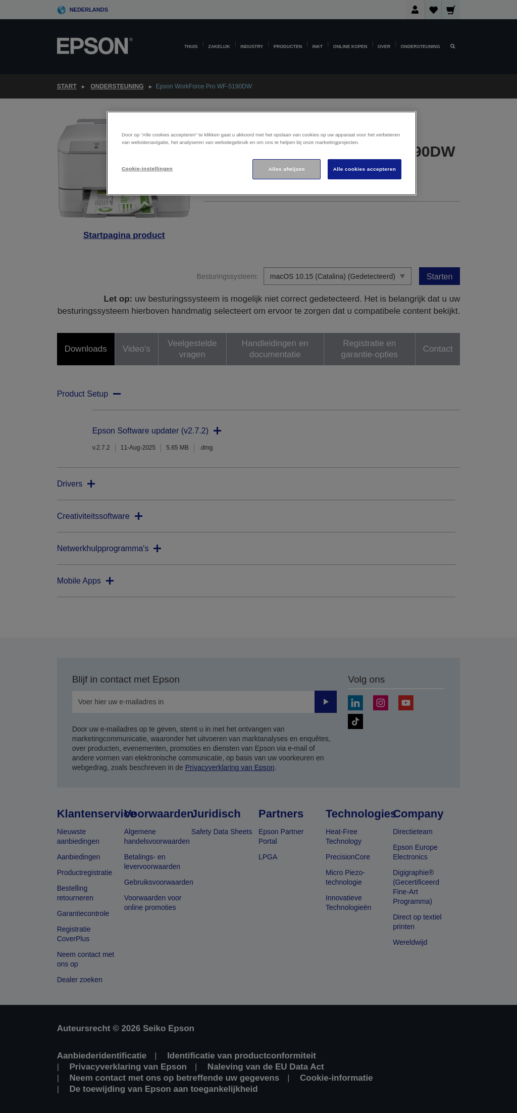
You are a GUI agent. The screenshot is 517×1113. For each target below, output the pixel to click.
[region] (262, 153)
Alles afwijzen (287, 169)
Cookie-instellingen (147, 168)
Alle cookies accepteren (364, 169)
